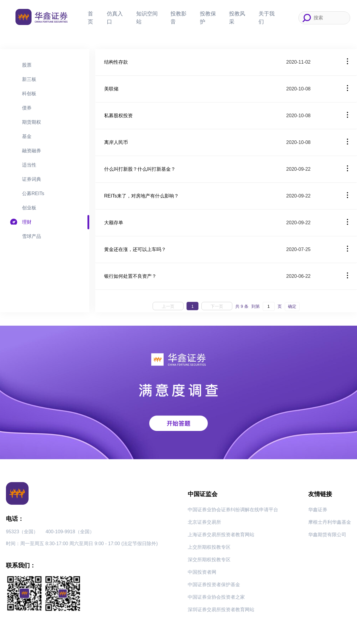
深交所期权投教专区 (209, 559)
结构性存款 (116, 62)
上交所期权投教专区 (209, 547)
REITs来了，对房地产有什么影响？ (141, 195)
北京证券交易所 (204, 522)
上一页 (168, 306)
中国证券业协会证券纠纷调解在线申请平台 (233, 509)
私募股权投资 (118, 115)
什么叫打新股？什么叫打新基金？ (140, 169)
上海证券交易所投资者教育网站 (221, 534)
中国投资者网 (202, 572)
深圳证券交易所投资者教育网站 (221, 609)
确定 (292, 306)
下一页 (217, 306)
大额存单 (113, 222)
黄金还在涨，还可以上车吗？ (135, 249)
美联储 (111, 88)
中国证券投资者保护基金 (214, 584)
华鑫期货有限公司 (327, 534)
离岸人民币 (116, 142)
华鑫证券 (317, 509)
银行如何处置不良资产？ (130, 276)
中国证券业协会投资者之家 (216, 597)
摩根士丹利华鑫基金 (329, 522)
